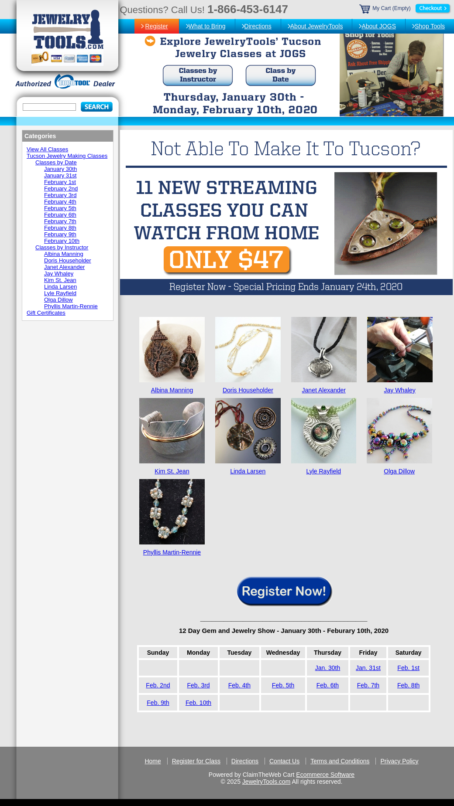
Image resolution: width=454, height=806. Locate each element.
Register (156, 26)
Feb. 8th (408, 685)
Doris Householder (248, 390)
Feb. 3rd (198, 685)
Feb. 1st (408, 667)
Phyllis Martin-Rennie (172, 552)
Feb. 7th (368, 685)
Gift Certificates (46, 312)
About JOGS (378, 26)
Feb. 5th (283, 685)
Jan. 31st (368, 667)
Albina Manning (172, 390)
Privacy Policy (399, 761)
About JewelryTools (316, 26)
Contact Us (284, 761)
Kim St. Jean (172, 471)
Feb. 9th (158, 702)
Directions (258, 26)
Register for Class (196, 761)
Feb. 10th (198, 702)
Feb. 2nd (158, 685)
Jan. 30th (327, 667)
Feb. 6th (327, 685)
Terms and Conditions (339, 761)
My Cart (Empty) (405, 8)
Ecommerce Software (325, 774)
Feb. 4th (239, 685)
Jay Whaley (399, 390)
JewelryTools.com (266, 781)
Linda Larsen (247, 471)
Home (152, 761)
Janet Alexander (324, 390)
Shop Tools (430, 26)
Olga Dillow (399, 471)
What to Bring (207, 26)
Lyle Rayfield (323, 471)
